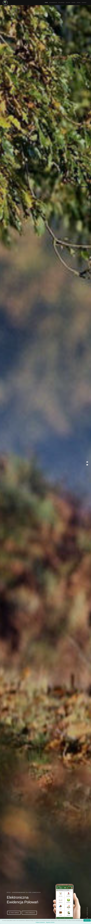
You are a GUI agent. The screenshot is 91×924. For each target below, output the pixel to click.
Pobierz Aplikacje (14, 912)
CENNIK (78, 2)
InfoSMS (73, 2)
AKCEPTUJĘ (87, 920)
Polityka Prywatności (40, 922)
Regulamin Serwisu (50, 922)
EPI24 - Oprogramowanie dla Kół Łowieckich (5, 2)
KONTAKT (84, 2)
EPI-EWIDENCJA (53, 2)
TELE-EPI (68, 2)
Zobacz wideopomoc (29, 912)
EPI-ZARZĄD (61, 2)
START (46, 2)
